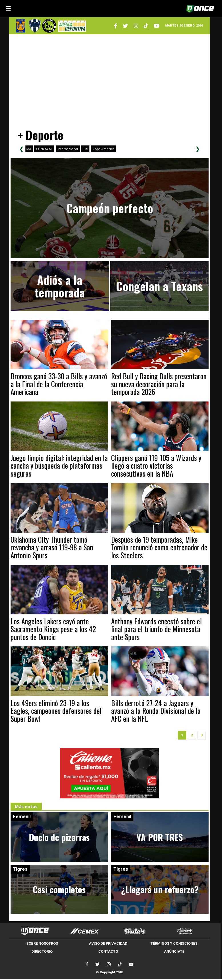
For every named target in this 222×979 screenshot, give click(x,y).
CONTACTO (108, 951)
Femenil (22, 816)
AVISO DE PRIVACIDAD (108, 943)
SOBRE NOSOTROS (42, 943)
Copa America (103, 149)
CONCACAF (44, 149)
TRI (85, 149)
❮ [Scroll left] (21, 148)
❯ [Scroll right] (197, 148)
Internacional (67, 149)
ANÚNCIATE (174, 951)
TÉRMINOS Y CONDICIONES (174, 943)
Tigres (20, 869)
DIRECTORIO (42, 951)
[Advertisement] (109, 79)
